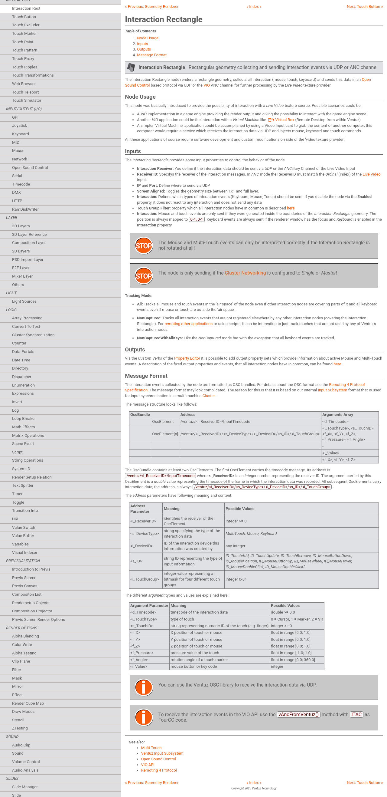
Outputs (144, 49)
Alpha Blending (25, 636)
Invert (17, 402)
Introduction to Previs (31, 569)
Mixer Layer (22, 276)
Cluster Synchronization (33, 335)
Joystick (19, 125)
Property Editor (187, 358)
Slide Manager (25, 787)
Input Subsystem (332, 390)
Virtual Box (280, 119)
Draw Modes (23, 711)
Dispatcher (21, 376)
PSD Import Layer (27, 259)
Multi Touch (151, 748)
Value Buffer (23, 535)
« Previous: (151, 6)
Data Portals (23, 351)
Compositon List (26, 594)
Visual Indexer (24, 552)
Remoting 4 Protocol (159, 770)
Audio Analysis (25, 770)
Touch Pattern (24, 50)
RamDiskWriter (25, 209)
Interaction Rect (26, 8)
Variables (20, 544)
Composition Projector (32, 611)
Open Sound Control (30, 167)
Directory (20, 368)
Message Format (152, 55)
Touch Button (24, 17)
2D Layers (21, 251)
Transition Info (25, 510)
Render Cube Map (28, 703)
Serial (17, 175)
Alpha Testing (24, 653)
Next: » (365, 6)
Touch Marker (24, 33)
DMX (16, 192)
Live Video (372, 174)
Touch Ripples (24, 67)
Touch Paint (22, 42)
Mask (17, 678)
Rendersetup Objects (30, 603)
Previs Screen (24, 577)
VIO (206, 85)
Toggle (18, 502)
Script (17, 452)
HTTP (17, 201)
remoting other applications (188, 323)
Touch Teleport (25, 92)
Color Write (22, 644)
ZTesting (20, 728)
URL (15, 519)
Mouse (18, 150)
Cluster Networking (245, 273)
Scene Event (23, 443)
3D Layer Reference (29, 234)
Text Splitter (23, 485)
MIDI (16, 142)
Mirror (17, 686)
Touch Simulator (26, 100)
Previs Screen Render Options (38, 619)
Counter (19, 343)
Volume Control (26, 761)
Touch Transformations (33, 75)
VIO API (147, 764)
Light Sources (24, 301)
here (290, 208)
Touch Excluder (26, 25)
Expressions (23, 393)
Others (18, 284)
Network (19, 159)
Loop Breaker (24, 418)
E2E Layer (21, 267)
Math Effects (23, 427)
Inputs (142, 43)
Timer (17, 494)
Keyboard (20, 134)
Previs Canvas (24, 586)
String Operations (27, 460)
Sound (18, 753)
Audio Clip (21, 745)
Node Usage (147, 38)
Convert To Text (26, 326)
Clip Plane (21, 661)
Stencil (18, 720)
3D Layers (21, 226)
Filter (16, 669)
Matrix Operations (28, 435)
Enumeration (23, 385)
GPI (15, 117)
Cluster (209, 396)
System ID (21, 468)
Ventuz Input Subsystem (162, 753)
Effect (17, 695)
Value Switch (23, 527)
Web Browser (24, 83)
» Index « (254, 6)
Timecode (21, 184)
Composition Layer (29, 242)
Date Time (21, 360)
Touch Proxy (23, 58)
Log (15, 410)
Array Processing (27, 318)
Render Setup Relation (32, 477)
